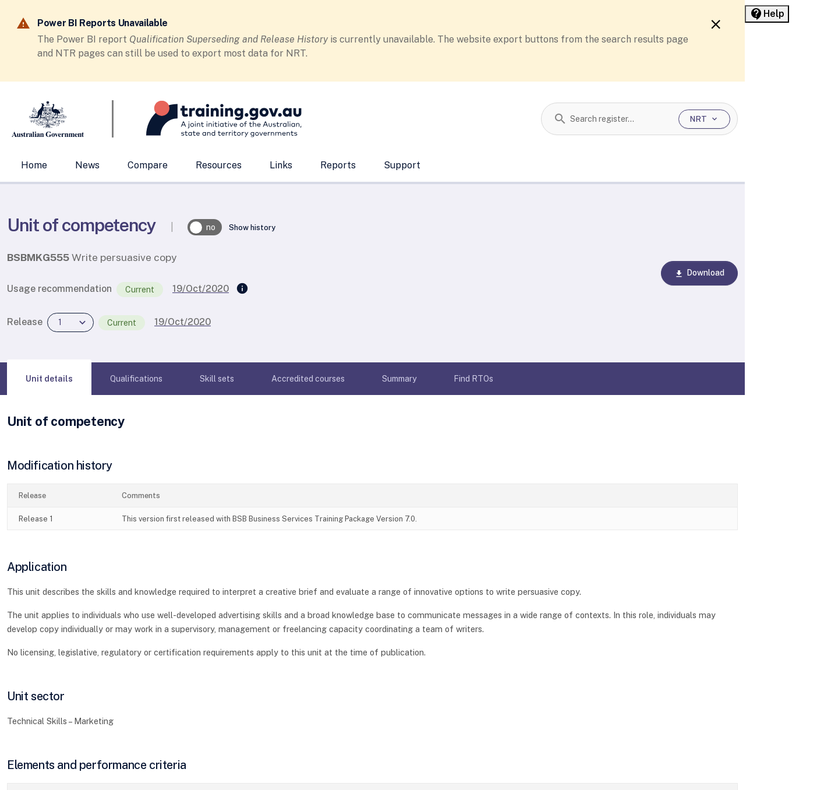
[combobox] (620, 119)
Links (281, 165)
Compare (148, 165)
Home (34, 165)
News (87, 165)
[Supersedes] (242, 289)
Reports (338, 165)
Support (402, 165)
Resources (219, 165)
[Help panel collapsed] (767, 14)
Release (25, 321)
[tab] (49, 378)
